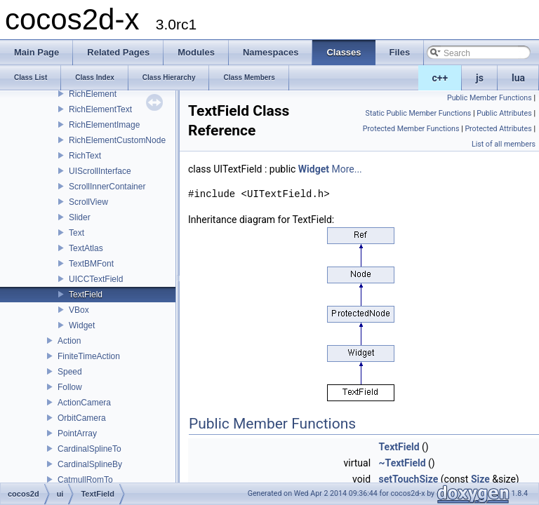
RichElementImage (104, 125)
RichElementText (100, 109)
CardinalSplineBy (90, 464)
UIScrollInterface (100, 171)
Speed (70, 372)
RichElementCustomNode (117, 140)
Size (480, 479)
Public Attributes (504, 113)
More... (346, 169)
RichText (85, 156)
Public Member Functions (489, 97)
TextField (85, 294)
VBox (79, 310)
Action (69, 341)
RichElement (93, 94)
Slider (80, 217)
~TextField (402, 463)
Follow (70, 387)
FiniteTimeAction (89, 356)
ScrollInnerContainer (107, 186)
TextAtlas (86, 248)
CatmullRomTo (85, 480)
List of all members (503, 144)
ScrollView (88, 202)
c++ (440, 77)
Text (76, 233)
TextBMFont (91, 264)
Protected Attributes (498, 128)
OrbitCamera (82, 418)
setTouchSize (409, 479)
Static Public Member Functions (419, 113)
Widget (82, 325)
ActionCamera (84, 403)
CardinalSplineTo (89, 449)
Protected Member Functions (411, 128)
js (480, 77)
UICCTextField (96, 279)
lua (518, 77)
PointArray (77, 433)
